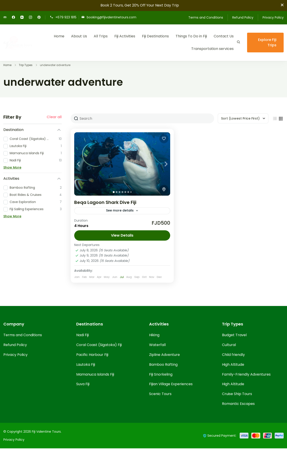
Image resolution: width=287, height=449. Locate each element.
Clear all (54, 117)
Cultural (229, 345)
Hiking (154, 335)
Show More (12, 167)
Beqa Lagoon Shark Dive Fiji (105, 202)
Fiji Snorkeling (160, 375)
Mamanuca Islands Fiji (95, 375)
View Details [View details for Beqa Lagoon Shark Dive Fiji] (122, 236)
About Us (79, 36)
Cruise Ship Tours (237, 394)
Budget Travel (234, 335)
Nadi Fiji (82, 335)
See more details (120, 211)
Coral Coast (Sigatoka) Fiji (99, 345)
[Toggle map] (163, 189)
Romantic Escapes (238, 404)
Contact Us (224, 36)
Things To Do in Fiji (191, 36)
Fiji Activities (124, 36)
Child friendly (233, 355)
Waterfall (157, 345)
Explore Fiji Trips (267, 42)
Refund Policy (242, 17)
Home (59, 36)
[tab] (114, 192)
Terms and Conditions (205, 17)
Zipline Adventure (164, 355)
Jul (122, 278)
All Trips (101, 36)
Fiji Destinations (155, 36)
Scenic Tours (160, 394)
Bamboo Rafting (163, 365)
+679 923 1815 (65, 17)
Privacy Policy (273, 17)
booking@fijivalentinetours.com (111, 17)
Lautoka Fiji (85, 365)
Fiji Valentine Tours (46, 432)
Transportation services (212, 48)
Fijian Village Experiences (171, 384)
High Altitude (233, 365)
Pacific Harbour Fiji (92, 355)
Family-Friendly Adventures (246, 375)
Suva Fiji (82, 384)
